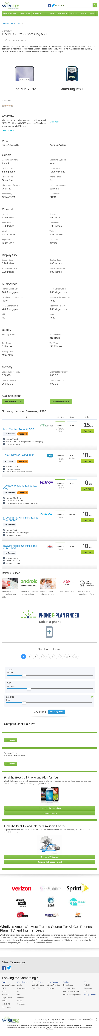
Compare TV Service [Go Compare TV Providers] (49, 857)
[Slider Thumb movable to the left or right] (24, 676)
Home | (38, 1019)
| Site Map (86, 1019)
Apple (19, 985)
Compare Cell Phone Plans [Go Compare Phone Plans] (50, 808)
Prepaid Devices (69, 988)
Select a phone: (50, 622)
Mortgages (83, 13)
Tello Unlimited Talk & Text (18, 455)
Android (87, 985)
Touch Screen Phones (71, 991)
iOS (85, 991)
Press (63, 5)
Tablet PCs (36, 988)
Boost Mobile (7, 1007)
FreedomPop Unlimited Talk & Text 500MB (20, 519)
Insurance (73, 13)
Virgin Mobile (7, 998)
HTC (19, 991)
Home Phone (37, 13)
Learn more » (8, 130)
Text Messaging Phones (72, 995)
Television (50, 988)
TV (45, 13)
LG (18, 995)
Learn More (10, 740)
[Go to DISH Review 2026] (67, 583)
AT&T (4, 988)
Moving (92, 13)
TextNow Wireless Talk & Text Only (20, 487)
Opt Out (94, 1019)
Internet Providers (53, 985)
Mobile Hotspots (38, 985)
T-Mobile (5, 995)
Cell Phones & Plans (9, 13)
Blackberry (88, 988)
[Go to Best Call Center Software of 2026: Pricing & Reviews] (48, 583)
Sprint (4, 991)
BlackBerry (21, 988)
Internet (52, 13)
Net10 (4, 1001)
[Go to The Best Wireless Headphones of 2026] (86, 583)
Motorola (20, 998)
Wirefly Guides (90, 995)
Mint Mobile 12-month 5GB (18, 429)
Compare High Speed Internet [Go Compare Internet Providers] (50, 862)
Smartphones (68, 985)
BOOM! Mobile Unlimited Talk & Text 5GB (20, 547)
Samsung (21, 1004)
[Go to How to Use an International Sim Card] (10, 583)
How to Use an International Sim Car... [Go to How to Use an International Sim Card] (9, 594)
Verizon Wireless (8, 985)
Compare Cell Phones (11, 23)
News (57, 5)
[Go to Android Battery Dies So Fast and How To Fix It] (29, 583)
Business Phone (24, 13)
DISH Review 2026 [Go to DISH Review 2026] (66, 592)
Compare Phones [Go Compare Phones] (50, 813)
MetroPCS (6, 1004)
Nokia (19, 1001)
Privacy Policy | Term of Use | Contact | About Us (61, 1019)
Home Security (62, 13)
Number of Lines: (50, 649)
